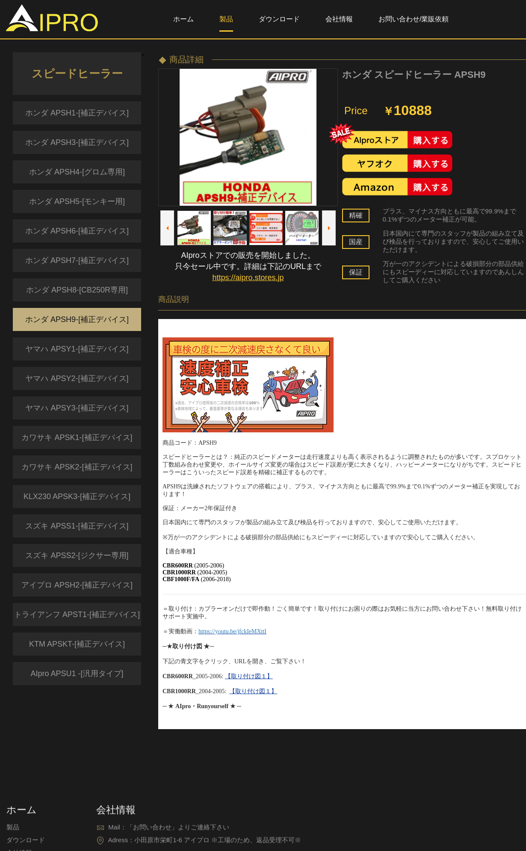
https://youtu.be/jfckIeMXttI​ (232, 631)
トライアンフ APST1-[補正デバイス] (77, 614)
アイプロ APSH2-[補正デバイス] (77, 585)
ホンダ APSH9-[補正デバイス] (77, 319)
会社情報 (339, 19)
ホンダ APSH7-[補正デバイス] (77, 260)
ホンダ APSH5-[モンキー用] (77, 201)
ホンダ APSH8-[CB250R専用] (77, 290)
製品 (226, 19)
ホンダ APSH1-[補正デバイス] (77, 113)
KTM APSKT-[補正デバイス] (77, 644)
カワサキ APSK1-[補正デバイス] (76, 437)
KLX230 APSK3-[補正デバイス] (77, 496)
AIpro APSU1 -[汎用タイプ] (76, 673)
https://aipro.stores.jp (248, 277)
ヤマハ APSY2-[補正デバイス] (76, 378)
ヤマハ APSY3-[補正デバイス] (76, 408)
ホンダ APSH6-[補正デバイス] (77, 231)
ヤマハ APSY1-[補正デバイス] (76, 349)
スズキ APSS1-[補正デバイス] (76, 526)
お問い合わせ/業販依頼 (413, 19)
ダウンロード (279, 19)
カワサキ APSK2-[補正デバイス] (76, 467)
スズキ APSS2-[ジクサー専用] (76, 555)
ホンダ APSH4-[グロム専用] (77, 172)
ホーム (183, 19)
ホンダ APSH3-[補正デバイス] (77, 142)
